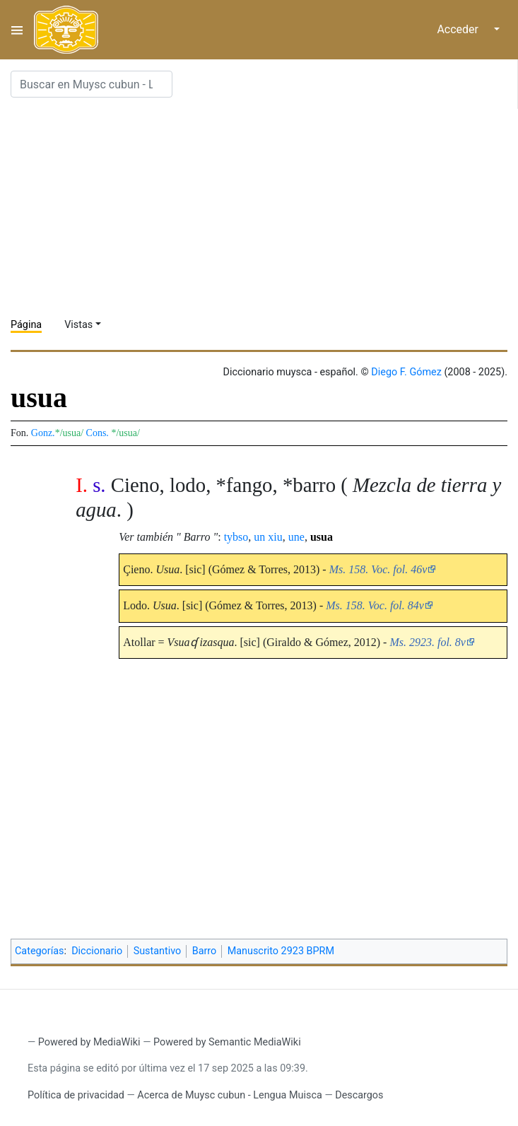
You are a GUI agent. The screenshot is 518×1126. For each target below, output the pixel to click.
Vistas (78, 325)
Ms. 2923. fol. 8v (427, 642)
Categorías (39, 951)
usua (321, 537)
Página (26, 325)
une (296, 537)
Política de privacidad (76, 1095)
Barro (204, 951)
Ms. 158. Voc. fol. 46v (378, 569)
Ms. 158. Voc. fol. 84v (375, 605)
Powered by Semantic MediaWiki (227, 1042)
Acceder (457, 29)
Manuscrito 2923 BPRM (281, 951)
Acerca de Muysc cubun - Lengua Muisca (229, 1095)
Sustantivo (158, 951)
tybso (236, 537)
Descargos (359, 1095)
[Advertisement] (264, 208)
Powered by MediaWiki (89, 1042)
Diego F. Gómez (406, 372)
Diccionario (96, 951)
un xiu (268, 537)
